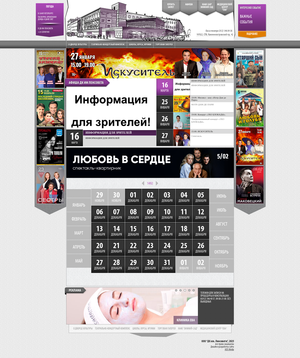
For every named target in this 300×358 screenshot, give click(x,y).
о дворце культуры (82, 328)
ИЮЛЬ (221, 210)
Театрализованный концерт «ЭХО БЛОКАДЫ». (207, 120)
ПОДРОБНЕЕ (252, 34)
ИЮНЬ (221, 196)
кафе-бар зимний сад (206, 6)
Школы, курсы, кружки (140, 44)
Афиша (189, 4)
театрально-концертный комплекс (112, 328)
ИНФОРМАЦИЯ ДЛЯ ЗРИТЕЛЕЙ (208, 85)
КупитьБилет (171, 6)
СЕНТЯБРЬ (221, 238)
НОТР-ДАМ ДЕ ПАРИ (202, 104)
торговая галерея (167, 328)
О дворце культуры (78, 44)
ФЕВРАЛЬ (79, 219)
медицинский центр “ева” (213, 328)
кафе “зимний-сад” (188, 328)
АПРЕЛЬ (79, 247)
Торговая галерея (164, 44)
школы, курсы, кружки (143, 328)
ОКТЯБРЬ (221, 252)
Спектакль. (196, 136)
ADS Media (229, 349)
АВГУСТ (221, 224)
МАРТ (78, 233)
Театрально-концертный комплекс (108, 44)
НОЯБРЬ (221, 266)
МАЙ (78, 261)
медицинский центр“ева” (224, 7)
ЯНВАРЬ (78, 205)
